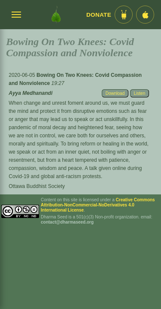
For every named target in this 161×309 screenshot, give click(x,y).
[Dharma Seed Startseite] (56, 14)
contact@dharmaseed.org (67, 222)
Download (115, 93)
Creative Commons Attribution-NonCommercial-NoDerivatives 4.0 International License (98, 204)
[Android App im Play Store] (124, 15)
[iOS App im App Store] (145, 15)
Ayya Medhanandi (30, 93)
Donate (98, 15)
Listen (140, 93)
